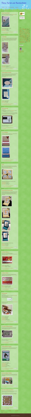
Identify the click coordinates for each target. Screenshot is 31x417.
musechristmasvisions (4, 363)
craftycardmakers (11, 125)
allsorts (12, 133)
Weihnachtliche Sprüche (6, 72)
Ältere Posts (16, 410)
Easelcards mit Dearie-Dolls (7, 190)
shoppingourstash (13, 14)
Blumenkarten (25, 29)
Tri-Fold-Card (4, 322)
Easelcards (4, 248)
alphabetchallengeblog (4, 365)
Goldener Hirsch (5, 272)
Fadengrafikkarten (21, 31)
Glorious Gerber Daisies (26, 31)
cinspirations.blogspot (4, 183)
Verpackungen (4, 69)
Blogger (19, 415)
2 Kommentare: (11, 407)
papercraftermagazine (10, 167)
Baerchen (20, 29)
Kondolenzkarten (4, 128)
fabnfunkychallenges (4, 30)
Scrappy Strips (27, 36)
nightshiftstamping (12, 110)
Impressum (16, 7)
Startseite (3, 7)
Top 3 (6, 7)
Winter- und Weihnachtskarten (8, 104)
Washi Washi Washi (5, 13)
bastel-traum (3, 243)
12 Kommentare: (11, 368)
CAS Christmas (5, 132)
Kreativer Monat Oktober (7, 373)
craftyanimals (3, 266)
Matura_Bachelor (26, 34)
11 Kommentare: (11, 321)
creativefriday (3, 101)
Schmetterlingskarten (22, 36)
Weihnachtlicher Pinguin (6, 346)
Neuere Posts (2, 410)
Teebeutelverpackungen (22, 39)
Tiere (25, 39)
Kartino (9, 191)
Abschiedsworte (5, 108)
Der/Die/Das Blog (3, 364)
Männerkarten (22, 34)
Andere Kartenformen (22, 28)
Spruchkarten (4, 104)
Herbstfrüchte (4, 293)
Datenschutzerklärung (11, 7)
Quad (3, 164)
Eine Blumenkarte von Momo (7, 389)
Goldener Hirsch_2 (5, 252)
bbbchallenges (3, 244)
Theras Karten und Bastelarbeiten (13, 3)
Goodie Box (4, 36)
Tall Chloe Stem (23, 38)
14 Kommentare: (11, 247)
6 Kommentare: (11, 127)
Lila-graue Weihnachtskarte (7, 326)
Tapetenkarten (4, 186)
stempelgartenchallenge (9, 339)
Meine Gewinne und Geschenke (6, 408)
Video (5, 38)
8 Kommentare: (11, 68)
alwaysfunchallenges (4, 66)
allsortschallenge (3, 286)
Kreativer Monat (27, 33)
